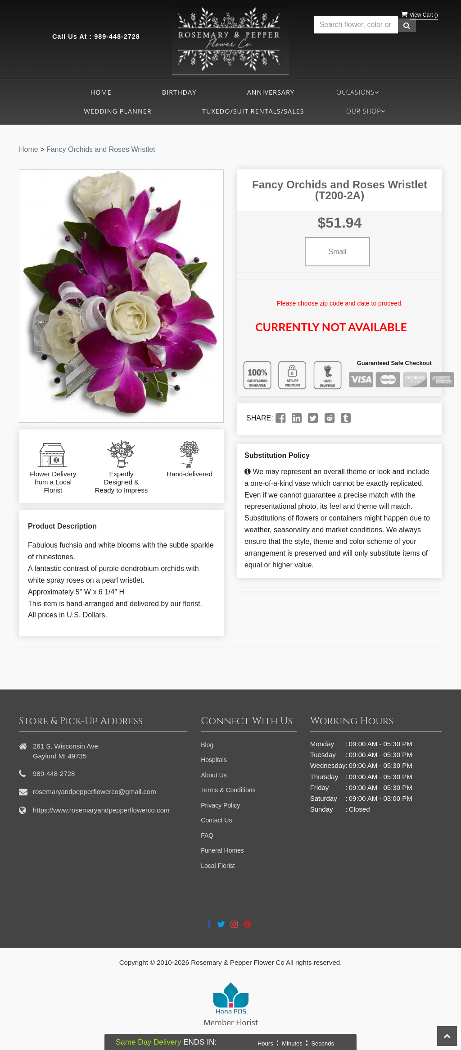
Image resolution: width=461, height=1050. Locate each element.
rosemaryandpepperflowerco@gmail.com (94, 791)
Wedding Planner (118, 111)
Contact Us (216, 820)
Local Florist (218, 865)
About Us (214, 775)
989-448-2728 (117, 36)
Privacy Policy (220, 805)
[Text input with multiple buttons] (356, 25)
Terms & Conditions (228, 790)
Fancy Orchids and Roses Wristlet (100, 149)
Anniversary (270, 92)
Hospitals (214, 759)
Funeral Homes (222, 850)
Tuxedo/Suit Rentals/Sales (253, 111)
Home (101, 92)
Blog (207, 745)
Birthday (179, 92)
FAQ (207, 835)
